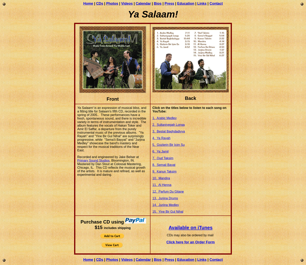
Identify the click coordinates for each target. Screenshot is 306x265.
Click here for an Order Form (190, 242)
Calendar (143, 4)
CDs (99, 4)
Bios (157, 4)
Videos (127, 4)
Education (185, 4)
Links (202, 4)
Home (88, 4)
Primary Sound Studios (93, 160)
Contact (216, 4)
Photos (112, 4)
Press (169, 4)
